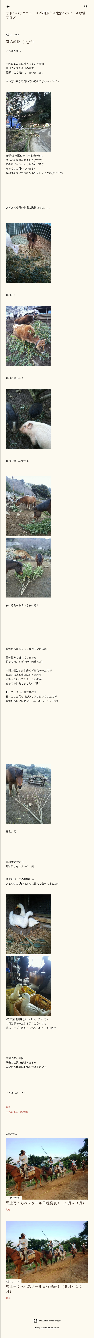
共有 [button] (8, 1106)
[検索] (86, 5)
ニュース (17, 1111)
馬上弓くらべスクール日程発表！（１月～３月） (46, 1203)
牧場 (25, 1111)
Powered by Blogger (47, 1321)
